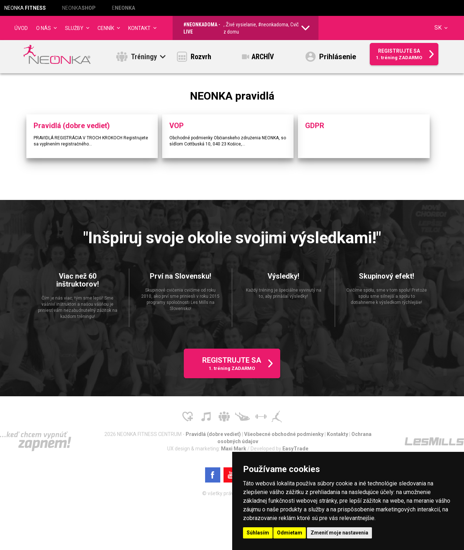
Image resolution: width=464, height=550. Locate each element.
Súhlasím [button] (258, 533)
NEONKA (25, 8)
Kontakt (139, 28)
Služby (74, 28)
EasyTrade (295, 451)
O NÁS (43, 28)
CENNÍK (105, 28)
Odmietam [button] (289, 533)
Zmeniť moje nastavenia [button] (339, 533)
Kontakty (338, 436)
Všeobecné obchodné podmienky (284, 436)
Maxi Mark (234, 451)
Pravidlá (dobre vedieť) (214, 436)
